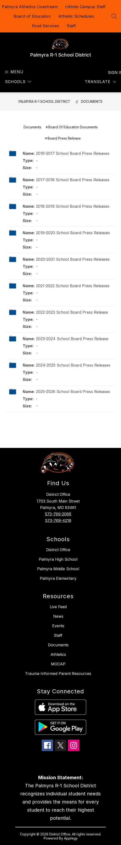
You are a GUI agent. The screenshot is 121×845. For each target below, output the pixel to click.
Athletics (58, 654)
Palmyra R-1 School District (44, 101)
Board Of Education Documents (73, 127)
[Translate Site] (100, 82)
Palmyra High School (58, 559)
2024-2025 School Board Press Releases (73, 365)
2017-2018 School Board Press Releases (72, 179)
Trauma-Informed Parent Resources (58, 673)
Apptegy (71, 838)
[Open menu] (14, 72)
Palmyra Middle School (58, 568)
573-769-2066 (58, 514)
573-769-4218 (58, 520)
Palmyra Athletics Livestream (30, 6)
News (58, 616)
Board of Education (32, 16)
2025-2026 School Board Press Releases (73, 391)
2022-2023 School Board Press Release (72, 312)
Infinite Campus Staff (85, 6)
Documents (91, 101)
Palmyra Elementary (58, 578)
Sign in (112, 72)
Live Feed (58, 606)
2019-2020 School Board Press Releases (73, 232)
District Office (58, 549)
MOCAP (58, 664)
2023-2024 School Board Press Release (72, 338)
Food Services (45, 25)
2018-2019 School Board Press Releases (72, 206)
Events (58, 625)
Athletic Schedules (76, 16)
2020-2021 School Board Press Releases (73, 259)
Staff (71, 25)
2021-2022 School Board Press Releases (72, 285)
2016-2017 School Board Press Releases (72, 153)
